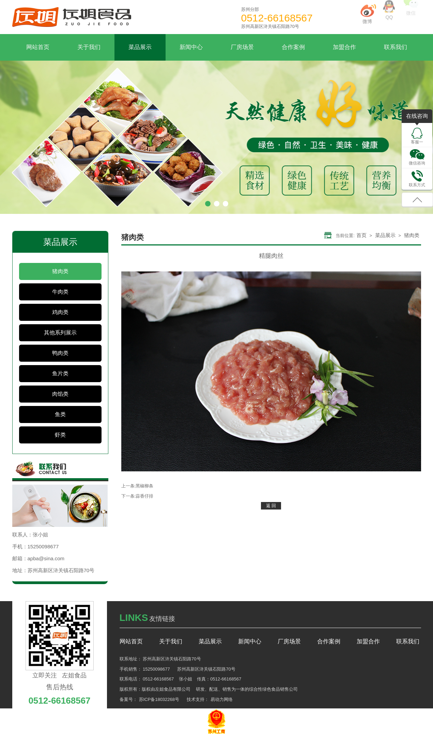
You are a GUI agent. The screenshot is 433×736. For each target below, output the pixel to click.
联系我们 (395, 47)
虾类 (60, 435)
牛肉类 (60, 292)
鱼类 (60, 414)
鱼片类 (60, 373)
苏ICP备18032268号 (159, 699)
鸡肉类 (60, 312)
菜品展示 (140, 47)
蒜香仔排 (144, 496)
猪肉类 (60, 271)
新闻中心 (191, 47)
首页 (361, 235)
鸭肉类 (60, 353)
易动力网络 (222, 699)
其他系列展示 (60, 332)
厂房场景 (242, 47)
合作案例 (293, 47)
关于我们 (88, 47)
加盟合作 (344, 47)
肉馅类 (60, 394)
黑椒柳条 (144, 485)
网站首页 (37, 47)
